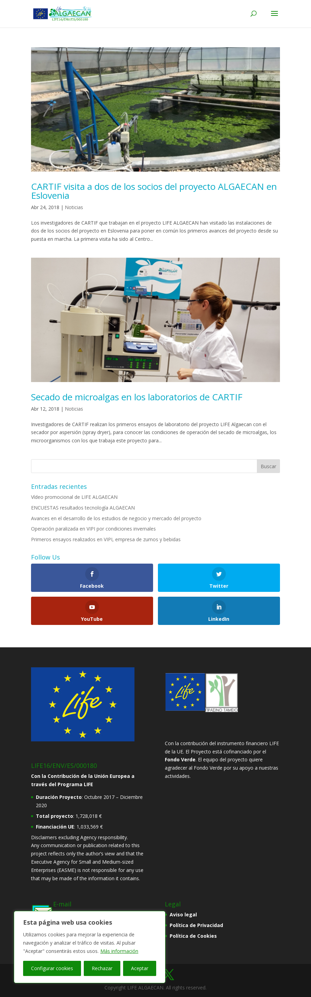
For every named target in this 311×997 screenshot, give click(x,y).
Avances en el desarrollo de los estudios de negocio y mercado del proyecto (116, 518)
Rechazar (102, 968)
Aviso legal (183, 914)
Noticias (74, 207)
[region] (89, 947)
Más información (119, 951)
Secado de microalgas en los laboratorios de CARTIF (136, 397)
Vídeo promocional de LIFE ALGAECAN (74, 497)
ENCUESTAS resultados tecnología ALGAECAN (83, 507)
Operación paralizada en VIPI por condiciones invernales (93, 528)
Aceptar (139, 968)
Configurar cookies (52, 968)
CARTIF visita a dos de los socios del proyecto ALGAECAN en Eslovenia (154, 191)
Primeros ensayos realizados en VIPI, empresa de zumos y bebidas (106, 539)
